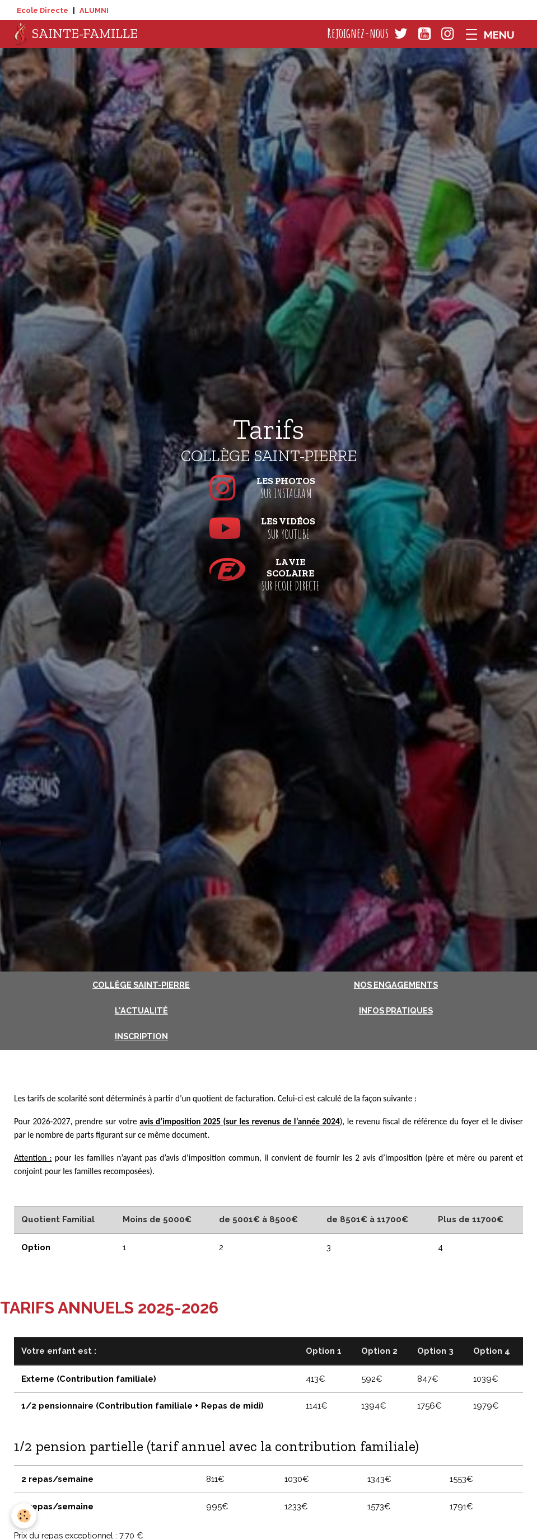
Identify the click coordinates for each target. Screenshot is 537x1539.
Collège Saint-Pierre (141, 984)
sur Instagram (268, 488)
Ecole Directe (42, 10)
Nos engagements (396, 984)
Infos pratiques (396, 1010)
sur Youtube (268, 528)
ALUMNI (94, 10)
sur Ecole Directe (268, 575)
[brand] (76, 34)
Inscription (141, 1036)
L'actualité (141, 1010)
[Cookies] (23, 1515)
